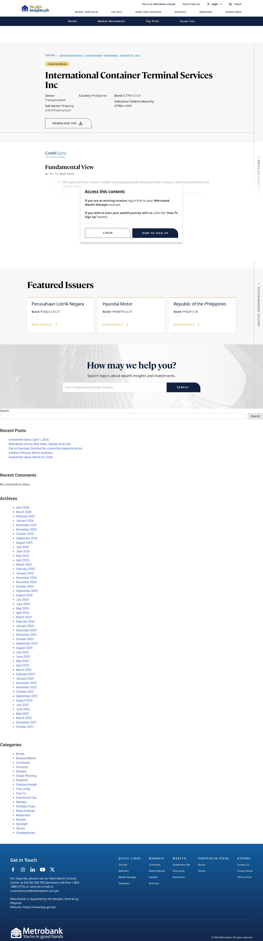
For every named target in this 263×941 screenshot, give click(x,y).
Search (235, 4)
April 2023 (22, 665)
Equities (21, 771)
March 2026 (24, 512)
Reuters (21, 819)
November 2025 (26, 529)
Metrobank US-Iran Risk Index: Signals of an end (40, 444)
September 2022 (27, 696)
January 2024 (25, 626)
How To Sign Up (191, 4)
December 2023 (26, 630)
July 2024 (22, 599)
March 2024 (24, 617)
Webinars (123, 870)
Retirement (23, 815)
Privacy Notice (245, 870)
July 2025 (22, 547)
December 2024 (26, 577)
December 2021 (26, 722)
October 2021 (25, 727)
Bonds (72, 21)
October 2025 (25, 534)
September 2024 (27, 591)
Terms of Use (244, 877)
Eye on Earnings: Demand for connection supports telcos (45, 448)
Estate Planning (26, 775)
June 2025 (23, 551)
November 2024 (26, 582)
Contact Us (243, 864)
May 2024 (22, 608)
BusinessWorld (25, 758)
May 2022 (22, 713)
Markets (21, 802)
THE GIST (116, 12)
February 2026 (25, 516)
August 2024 (24, 595)
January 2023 (25, 678)
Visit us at (158, 4)
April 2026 (22, 507)
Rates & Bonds (25, 811)
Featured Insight (26, 784)
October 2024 (25, 586)
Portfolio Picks (25, 806)
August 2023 (24, 648)
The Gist (122, 864)
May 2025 (22, 556)
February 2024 (25, 621)
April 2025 (22, 560)
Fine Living (23, 789)
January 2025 (25, 573)
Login (214, 4)
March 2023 (24, 670)
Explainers (124, 883)
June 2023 (23, 656)
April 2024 (22, 613)
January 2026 (25, 520)
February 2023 (25, 674)
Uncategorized (25, 832)
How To (21, 793)
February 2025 (25, 569)
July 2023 (22, 652)
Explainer (22, 780)
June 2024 (23, 604)
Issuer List (187, 21)
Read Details (45, 324)
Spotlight (22, 824)
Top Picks (152, 21)
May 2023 (22, 661)
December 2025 (26, 525)
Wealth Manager (127, 877)
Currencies (23, 762)
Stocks (20, 828)
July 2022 (22, 705)
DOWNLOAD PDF (68, 123)
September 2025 (27, 538)
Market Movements (111, 21)
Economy (22, 767)
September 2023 (27, 643)
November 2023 (26, 634)
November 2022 (26, 687)
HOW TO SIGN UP (155, 233)
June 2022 (23, 709)
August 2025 (24, 542)
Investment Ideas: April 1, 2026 (29, 439)
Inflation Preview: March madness (31, 453)
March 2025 (24, 564)
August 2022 (24, 700)
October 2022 (25, 691)
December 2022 (26, 683)
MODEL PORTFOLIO (86, 12)
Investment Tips (26, 797)
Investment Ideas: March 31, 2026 (31, 457)
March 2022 (24, 718)
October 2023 (25, 639)
